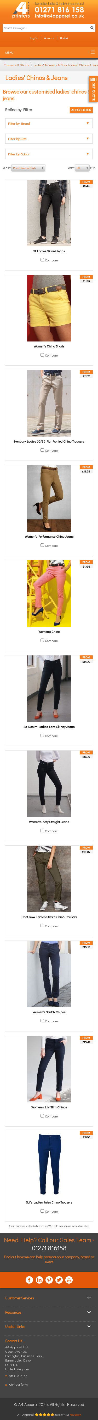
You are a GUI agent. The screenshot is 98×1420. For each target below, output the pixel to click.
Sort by (24, 168)
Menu (9, 52)
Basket (64, 38)
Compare (51, 260)
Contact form (18, 1384)
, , (24, 1360)
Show (81, 168)
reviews (75, 1414)
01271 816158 (49, 1248)
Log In (34, 38)
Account (49, 38)
